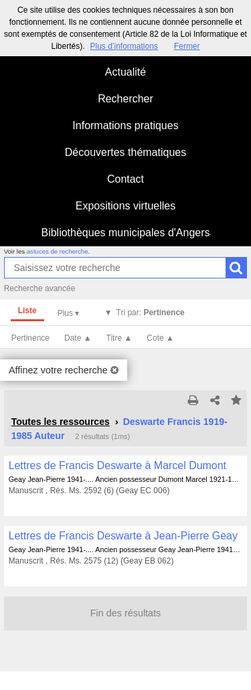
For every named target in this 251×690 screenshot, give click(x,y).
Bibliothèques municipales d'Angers (125, 232)
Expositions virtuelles (125, 205)
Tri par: (150, 312)
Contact (125, 179)
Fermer (187, 46)
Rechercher (125, 98)
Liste (27, 310)
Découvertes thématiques (125, 152)
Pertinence (30, 338)
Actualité (125, 72)
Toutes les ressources (60, 421)
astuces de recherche (57, 251)
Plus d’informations (123, 46)
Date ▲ (78, 338)
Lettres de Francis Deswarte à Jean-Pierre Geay (123, 535)
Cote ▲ (160, 338)
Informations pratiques (125, 125)
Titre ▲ (119, 338)
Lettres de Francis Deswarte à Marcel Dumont (117, 465)
